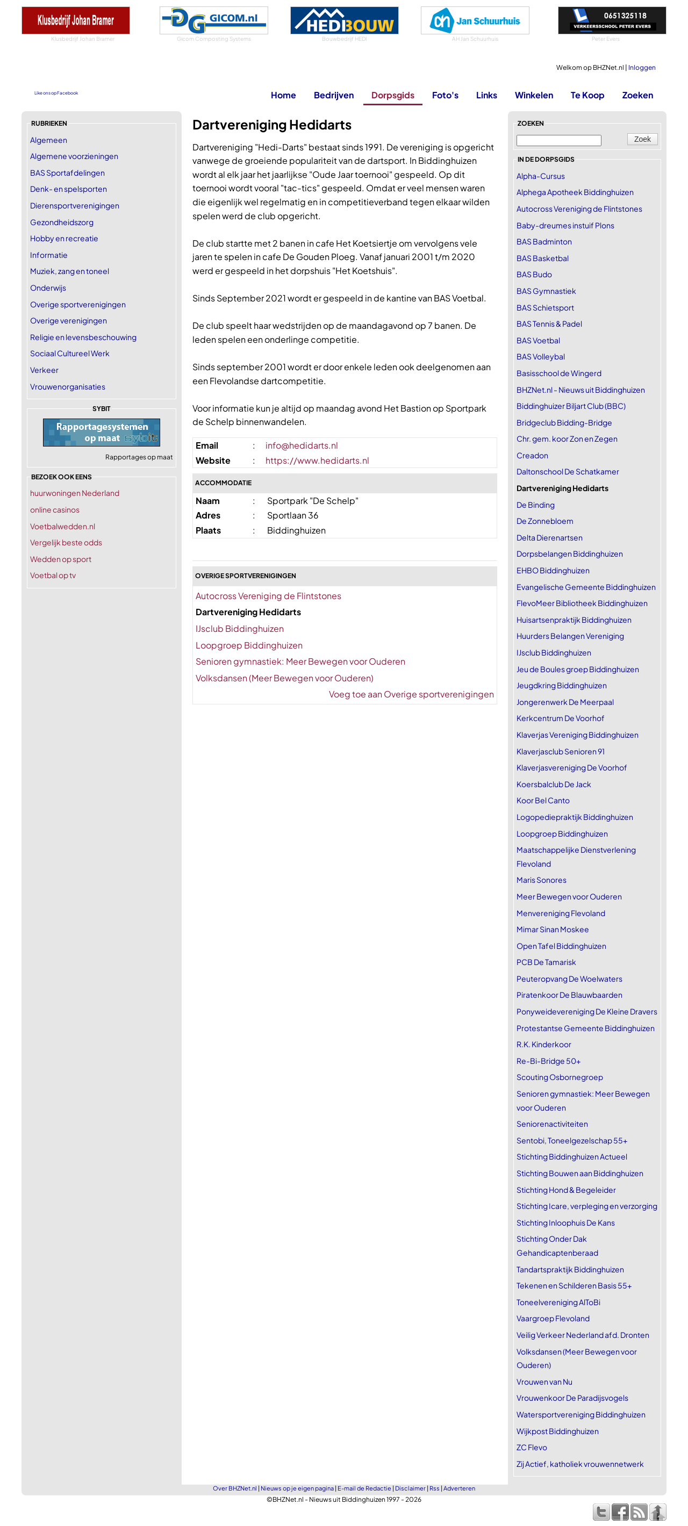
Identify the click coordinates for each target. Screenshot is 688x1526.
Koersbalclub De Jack (554, 784)
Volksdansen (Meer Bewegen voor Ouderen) (285, 677)
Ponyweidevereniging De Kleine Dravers (587, 1011)
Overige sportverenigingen (78, 304)
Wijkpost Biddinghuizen (558, 1431)
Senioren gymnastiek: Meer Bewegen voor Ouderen (300, 661)
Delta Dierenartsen (550, 537)
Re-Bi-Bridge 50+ (548, 1061)
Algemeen (48, 140)
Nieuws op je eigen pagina (297, 1488)
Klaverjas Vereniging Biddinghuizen (578, 734)
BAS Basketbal (543, 258)
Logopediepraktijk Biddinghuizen (575, 817)
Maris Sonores (542, 879)
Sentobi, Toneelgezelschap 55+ (572, 1140)
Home (283, 94)
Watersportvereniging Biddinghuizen (581, 1414)
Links (486, 94)
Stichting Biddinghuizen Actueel (572, 1156)
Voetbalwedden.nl (62, 526)
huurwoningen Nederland (74, 493)
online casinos (55, 509)
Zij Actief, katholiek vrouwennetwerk (580, 1464)
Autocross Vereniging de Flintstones (268, 595)
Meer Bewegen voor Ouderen (569, 896)
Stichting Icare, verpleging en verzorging (587, 1206)
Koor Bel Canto (543, 800)
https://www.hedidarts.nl (317, 460)
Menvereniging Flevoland (561, 913)
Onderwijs (48, 287)
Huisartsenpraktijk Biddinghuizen (574, 619)
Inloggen (642, 67)
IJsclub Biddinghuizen (240, 628)
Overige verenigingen (68, 320)
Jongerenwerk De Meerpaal (565, 702)
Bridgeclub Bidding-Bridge (564, 422)
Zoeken (637, 94)
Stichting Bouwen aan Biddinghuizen (580, 1173)
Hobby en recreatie (64, 238)
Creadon (532, 455)
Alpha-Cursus (541, 176)
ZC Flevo (532, 1447)
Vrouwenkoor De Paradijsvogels (572, 1397)
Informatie (49, 255)
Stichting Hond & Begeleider (566, 1189)
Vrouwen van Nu (544, 1381)
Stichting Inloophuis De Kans (566, 1222)
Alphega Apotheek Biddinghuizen (575, 192)
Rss (434, 1488)
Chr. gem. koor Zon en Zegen (567, 438)
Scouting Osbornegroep (560, 1077)
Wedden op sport (60, 559)
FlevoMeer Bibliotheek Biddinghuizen (582, 603)
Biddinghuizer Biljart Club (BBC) (571, 406)
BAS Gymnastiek (546, 291)
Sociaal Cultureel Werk (70, 353)
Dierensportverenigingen (74, 205)
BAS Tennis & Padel (549, 323)
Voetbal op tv (53, 575)
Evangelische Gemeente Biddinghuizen (586, 587)
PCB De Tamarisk (546, 962)
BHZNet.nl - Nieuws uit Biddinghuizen (581, 389)
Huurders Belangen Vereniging (570, 635)
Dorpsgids (392, 94)
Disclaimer (410, 1488)
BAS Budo (534, 274)
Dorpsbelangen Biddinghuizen (570, 553)
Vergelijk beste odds (66, 542)
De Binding (536, 504)
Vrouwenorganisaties (67, 386)
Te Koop (588, 94)
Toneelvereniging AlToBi (558, 1302)
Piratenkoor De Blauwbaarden (569, 994)
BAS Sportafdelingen (67, 172)
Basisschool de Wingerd (559, 373)
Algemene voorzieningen (74, 156)
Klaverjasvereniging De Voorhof (572, 767)
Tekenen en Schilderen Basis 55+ (574, 1285)
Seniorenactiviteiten (552, 1123)
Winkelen (534, 94)
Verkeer (44, 370)
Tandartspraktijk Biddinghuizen (570, 1269)
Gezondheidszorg (62, 222)
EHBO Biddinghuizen (553, 570)
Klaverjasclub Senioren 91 (561, 751)
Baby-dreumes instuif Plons (565, 225)
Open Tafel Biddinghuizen (561, 946)
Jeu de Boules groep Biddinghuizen (578, 669)
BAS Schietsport (545, 307)
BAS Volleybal (541, 356)
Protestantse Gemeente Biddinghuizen (586, 1028)
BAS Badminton (544, 241)
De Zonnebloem (545, 521)
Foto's (445, 94)
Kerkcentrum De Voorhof (561, 718)
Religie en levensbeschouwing (83, 337)
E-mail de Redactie (364, 1488)
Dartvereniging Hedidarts (562, 488)
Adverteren (459, 1488)
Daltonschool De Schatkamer (568, 471)
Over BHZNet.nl (235, 1488)
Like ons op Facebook (56, 93)
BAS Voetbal (538, 340)
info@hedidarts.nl (302, 445)
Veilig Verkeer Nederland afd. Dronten (583, 1335)
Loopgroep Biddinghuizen (249, 645)
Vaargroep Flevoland (553, 1318)
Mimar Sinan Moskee (553, 929)
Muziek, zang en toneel (69, 271)
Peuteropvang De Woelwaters (569, 978)
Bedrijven (334, 94)
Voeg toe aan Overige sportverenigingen (411, 694)
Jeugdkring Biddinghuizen (562, 685)
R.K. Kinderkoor (544, 1044)
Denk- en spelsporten (68, 188)
